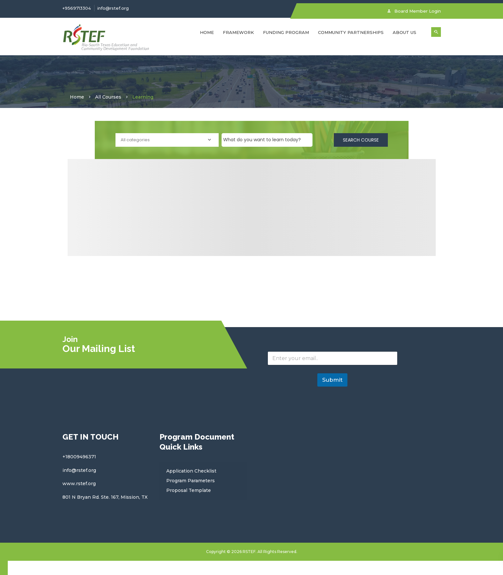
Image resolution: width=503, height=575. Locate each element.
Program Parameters (190, 481)
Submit (332, 380)
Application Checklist (191, 471)
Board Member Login (414, 11)
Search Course (361, 140)
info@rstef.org (113, 8)
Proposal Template (188, 490)
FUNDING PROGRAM (286, 32)
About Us (404, 32)
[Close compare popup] (4, 568)
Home (207, 32)
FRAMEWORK (238, 32)
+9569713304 (76, 8)
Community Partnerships (351, 32)
